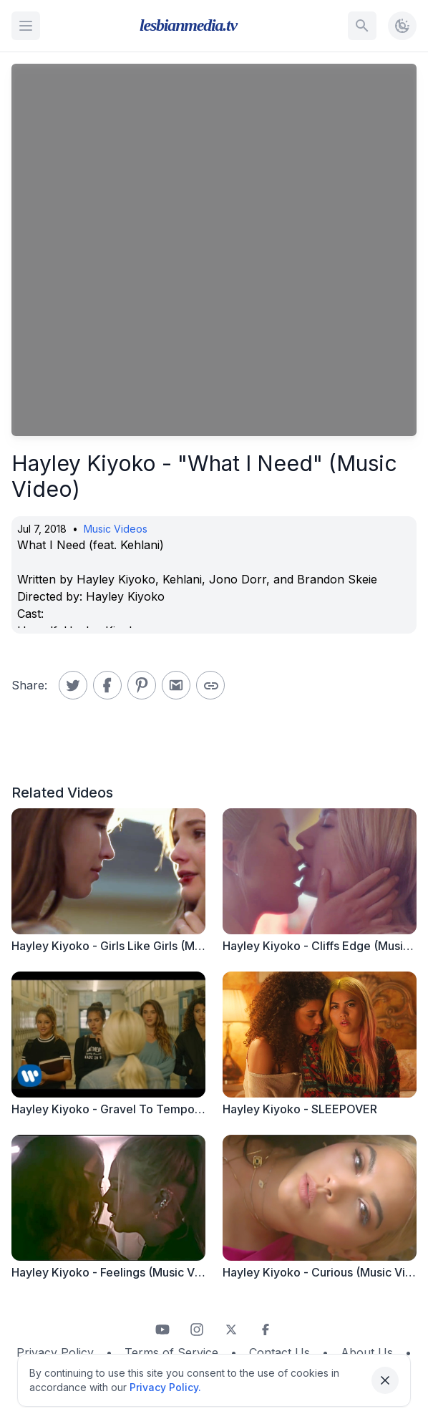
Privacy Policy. (165, 1387)
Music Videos (115, 529)
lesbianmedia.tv (188, 25)
